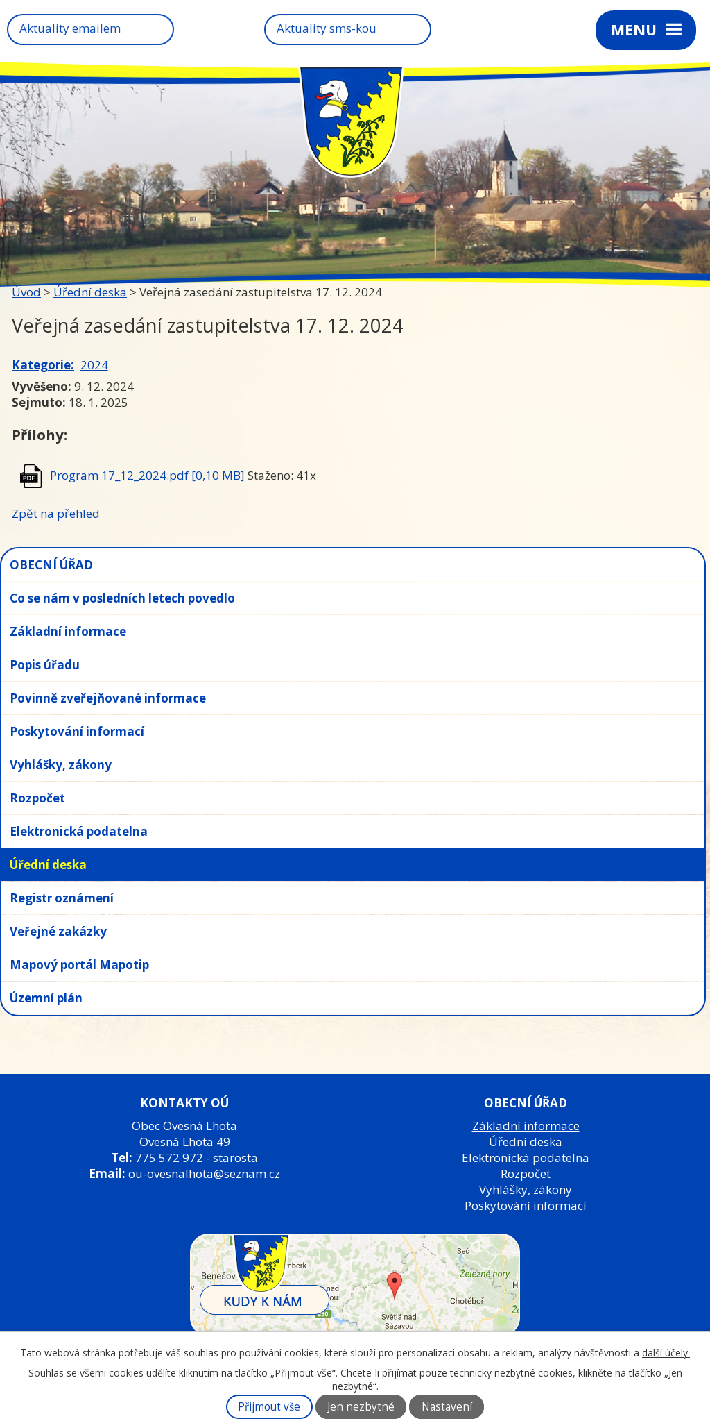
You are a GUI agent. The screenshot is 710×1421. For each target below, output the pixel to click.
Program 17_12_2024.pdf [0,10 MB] (147, 474)
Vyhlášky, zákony (61, 765)
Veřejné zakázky (58, 931)
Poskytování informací (77, 731)
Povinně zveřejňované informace (108, 698)
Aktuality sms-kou (326, 28)
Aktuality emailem (70, 28)
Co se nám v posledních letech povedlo (122, 598)
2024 (94, 365)
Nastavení (447, 1406)
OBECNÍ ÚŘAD (51, 565)
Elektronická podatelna (79, 831)
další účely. (666, 1352)
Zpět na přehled (56, 513)
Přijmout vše (269, 1406)
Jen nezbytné (361, 1406)
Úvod (26, 292)
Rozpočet (37, 798)
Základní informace (68, 631)
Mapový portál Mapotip (79, 965)
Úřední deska (90, 292)
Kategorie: (43, 365)
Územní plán (46, 998)
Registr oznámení (62, 898)
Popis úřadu (45, 665)
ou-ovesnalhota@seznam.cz (204, 1174)
